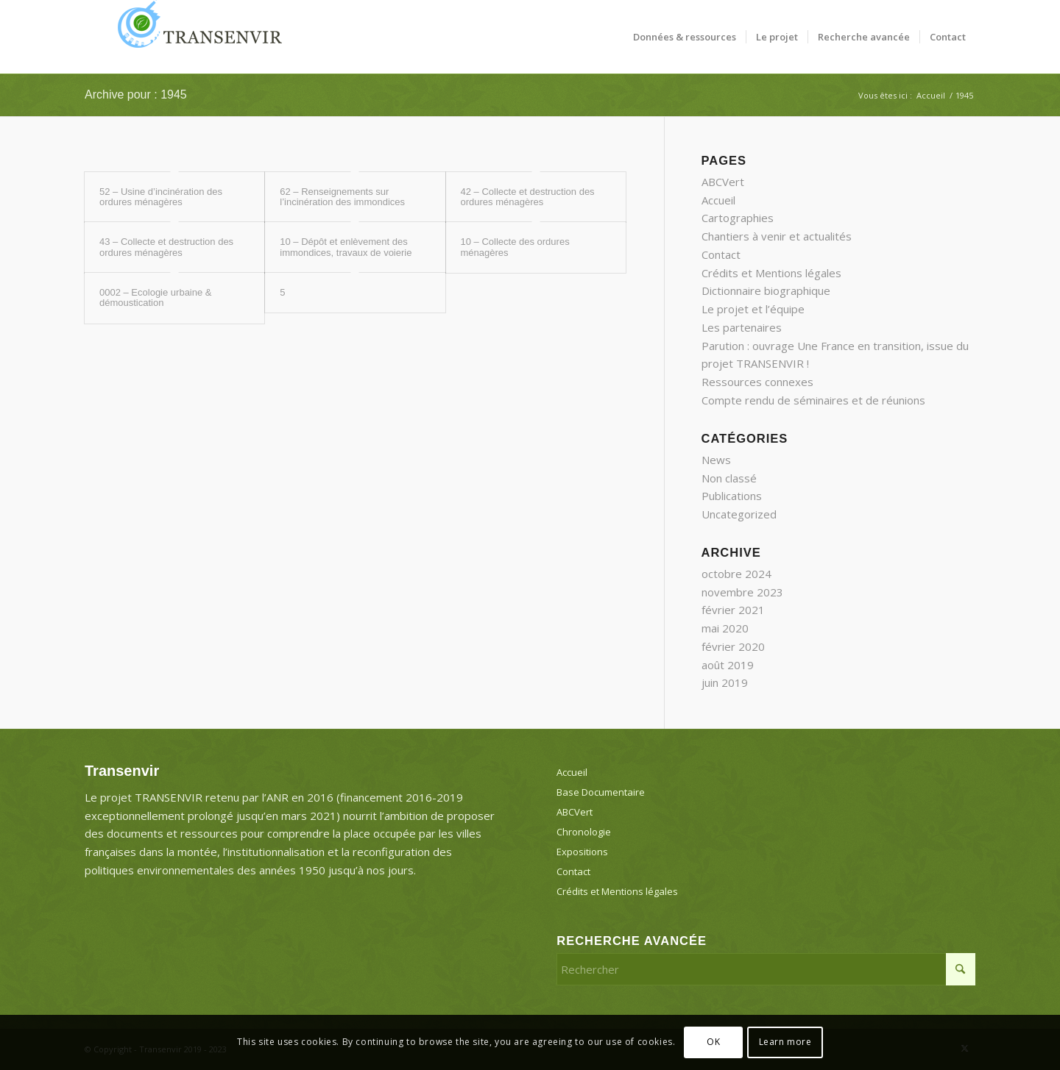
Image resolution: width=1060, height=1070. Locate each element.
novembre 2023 (742, 592)
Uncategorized (739, 514)
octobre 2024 (736, 573)
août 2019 (728, 664)
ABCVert (723, 181)
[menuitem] (684, 37)
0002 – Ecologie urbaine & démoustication (155, 297)
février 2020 (733, 646)
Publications (732, 495)
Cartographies (738, 217)
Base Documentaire (600, 792)
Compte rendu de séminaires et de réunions (813, 400)
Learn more (785, 1041)
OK (713, 1041)
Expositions (582, 851)
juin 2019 (725, 682)
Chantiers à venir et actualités (777, 236)
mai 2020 (725, 628)
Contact (721, 254)
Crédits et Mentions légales (771, 272)
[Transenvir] (195, 37)
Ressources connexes (757, 381)
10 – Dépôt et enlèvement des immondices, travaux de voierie (345, 246)
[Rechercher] (765, 969)
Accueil (718, 200)
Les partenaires (742, 327)
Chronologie (583, 831)
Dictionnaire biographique (766, 290)
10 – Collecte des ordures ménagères (515, 246)
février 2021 (733, 609)
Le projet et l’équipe (753, 309)
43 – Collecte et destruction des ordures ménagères (166, 246)
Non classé (729, 478)
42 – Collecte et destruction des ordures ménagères (528, 196)
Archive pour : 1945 (136, 94)
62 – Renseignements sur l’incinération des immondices (342, 196)
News (716, 459)
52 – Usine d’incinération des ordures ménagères (160, 196)
